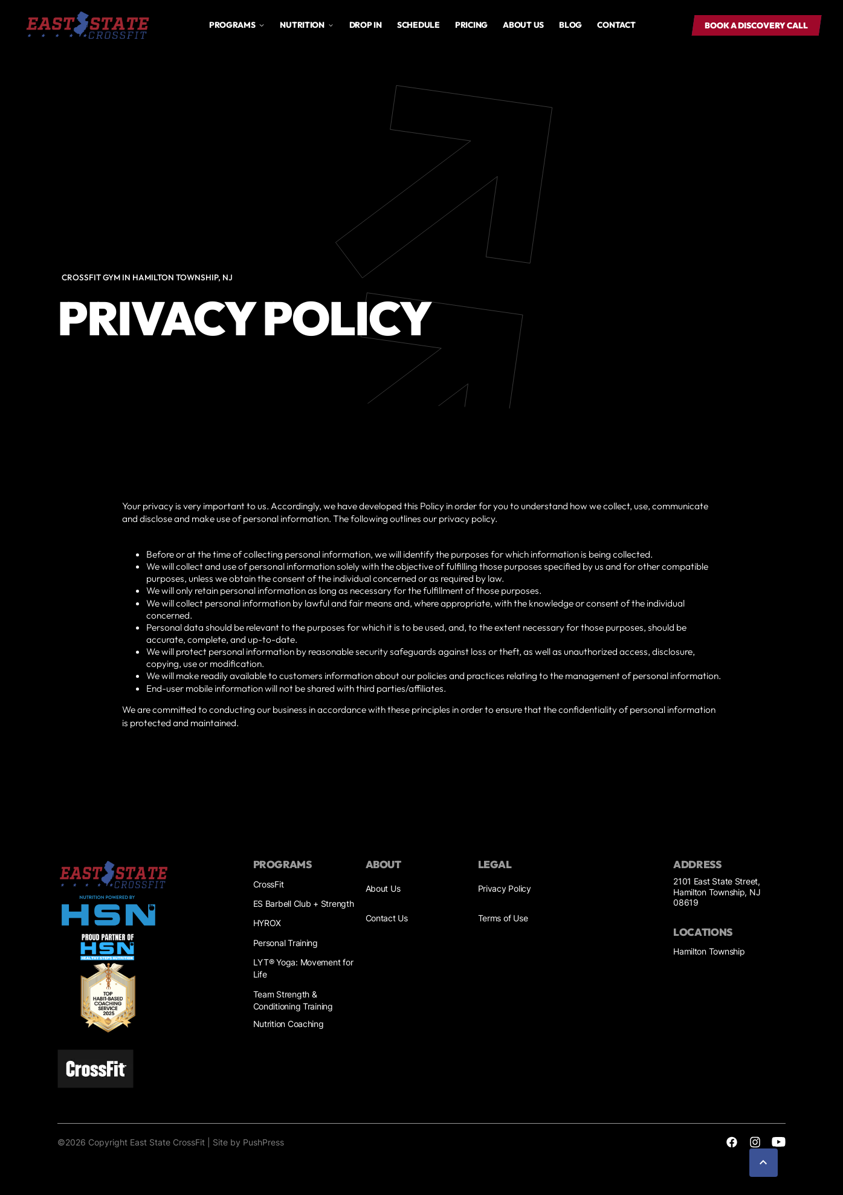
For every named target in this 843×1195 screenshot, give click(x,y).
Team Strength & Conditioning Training (293, 1001)
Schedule (418, 24)
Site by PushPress (248, 1142)
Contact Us (387, 918)
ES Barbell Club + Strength (303, 904)
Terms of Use (503, 918)
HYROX (267, 923)
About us (523, 24)
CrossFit (268, 884)
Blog (570, 24)
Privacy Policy (504, 889)
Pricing (471, 24)
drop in (365, 24)
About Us (383, 889)
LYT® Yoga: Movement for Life (303, 969)
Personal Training (285, 943)
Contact (616, 24)
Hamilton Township (708, 951)
